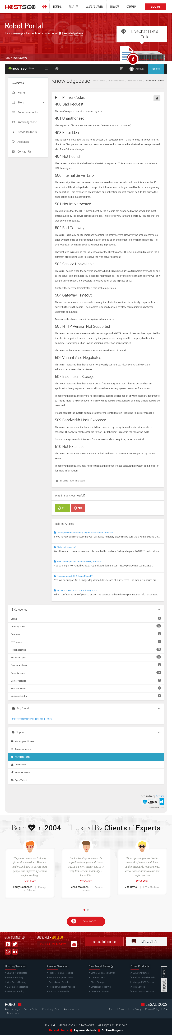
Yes (62, 508)
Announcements (21, 749)
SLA (166, 1009)
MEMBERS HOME (20, 57)
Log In (155, 7)
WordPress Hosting (16, 982)
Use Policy (136, 1009)
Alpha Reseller (66, 977)
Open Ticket (19, 780)
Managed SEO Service (144, 982)
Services (114, 7)
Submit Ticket (31, 1009)
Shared (10, 972)
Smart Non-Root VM (101, 986)
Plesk (51, 972)
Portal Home (99, 80)
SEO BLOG (57, 937)
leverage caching (37, 718)
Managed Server (94, 7)
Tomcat (48, 718)
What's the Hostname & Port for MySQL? (75, 590)
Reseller (73, 7)
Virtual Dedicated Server (103, 972)
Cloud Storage (98, 982)
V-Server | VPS (98, 977)
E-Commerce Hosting (17, 986)
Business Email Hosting (144, 977)
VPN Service (139, 986)
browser (25, 718)
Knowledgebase (116, 80)
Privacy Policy (152, 1009)
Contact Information (104, 941)
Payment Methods (85, 1030)
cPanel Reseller (65, 972)
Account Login (12, 1009)
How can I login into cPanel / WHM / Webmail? (78, 561)
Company (131, 7)
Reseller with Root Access (62, 986)
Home (7, 57)
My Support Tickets (22, 741)
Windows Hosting (15, 991)
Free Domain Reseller (143, 991)
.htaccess (16, 718)
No (78, 508)
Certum (160, 796)
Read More (30, 881)
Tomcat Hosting (15, 977)
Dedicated (22, 972)
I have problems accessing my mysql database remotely (83, 532)
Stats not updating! (65, 547)
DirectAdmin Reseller (59, 982)
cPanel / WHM (135, 80)
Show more (88, 921)
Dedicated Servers (100, 991)
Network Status (20, 772)
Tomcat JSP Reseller (59, 991)
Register (155, 68)
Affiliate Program (112, 1030)
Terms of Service (117, 1009)
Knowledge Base (51, 1009)
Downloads (18, 764)
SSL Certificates (141, 972)
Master (52, 977)
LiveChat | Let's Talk (144, 33)
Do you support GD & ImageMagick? (73, 575)
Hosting (57, 7)
